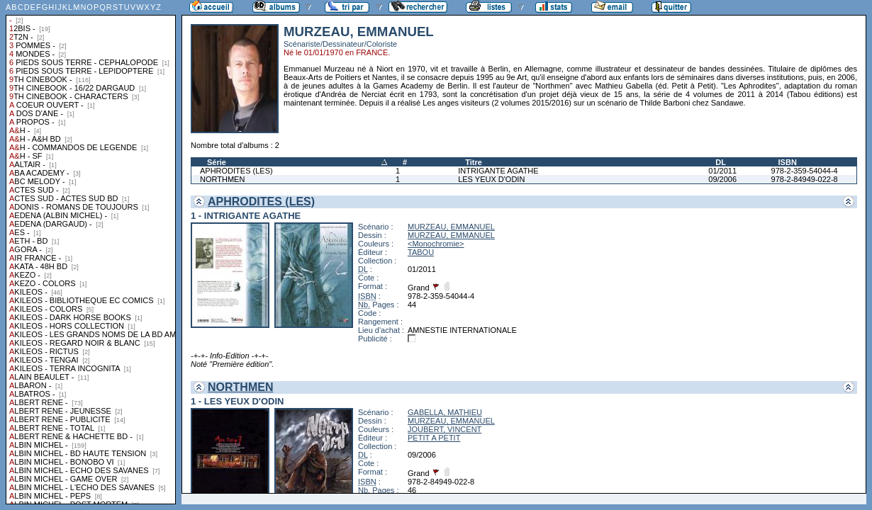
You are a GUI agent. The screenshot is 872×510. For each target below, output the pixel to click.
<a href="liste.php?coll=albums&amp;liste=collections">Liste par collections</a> (91, 252)
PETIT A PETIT (434, 438)
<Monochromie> (436, 243)
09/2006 (722, 179)
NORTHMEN (222, 179)
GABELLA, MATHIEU (445, 412)
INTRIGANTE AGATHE (498, 170)
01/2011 (722, 170)
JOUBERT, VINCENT (444, 429)
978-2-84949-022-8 (804, 179)
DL (720, 162)
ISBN (787, 162)
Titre (473, 162)
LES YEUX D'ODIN (491, 179)
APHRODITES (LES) (236, 170)
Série (216, 162)
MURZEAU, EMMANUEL (451, 226)
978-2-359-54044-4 (804, 170)
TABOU (421, 252)
